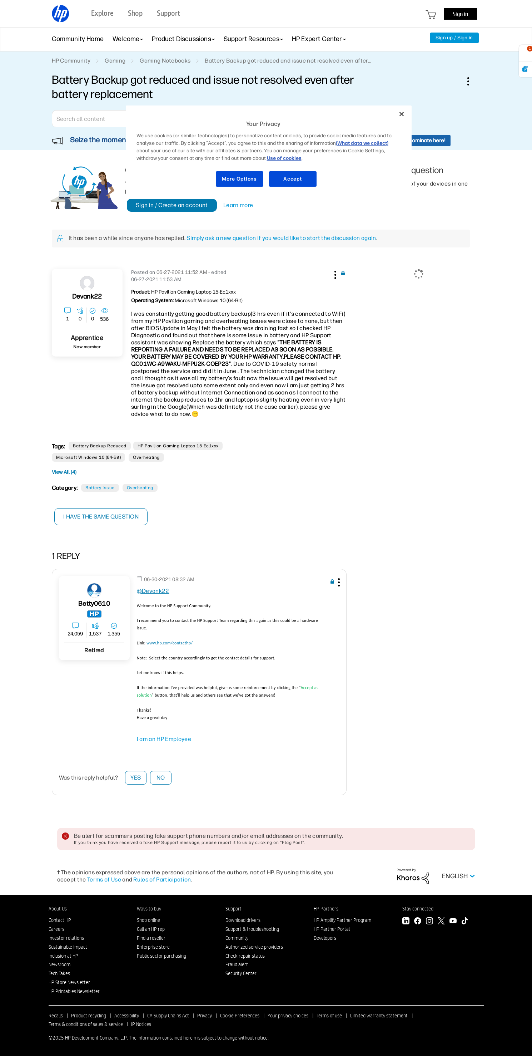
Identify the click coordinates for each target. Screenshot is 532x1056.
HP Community (71, 60)
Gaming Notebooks (165, 60)
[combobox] (103, 118)
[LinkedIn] (405, 921)
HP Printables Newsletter (74, 991)
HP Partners (326, 908)
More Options (239, 179)
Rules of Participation (162, 879)
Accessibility (126, 1015)
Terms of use (329, 1015)
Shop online (148, 920)
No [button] (160, 777)
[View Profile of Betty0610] (94, 603)
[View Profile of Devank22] (87, 296)
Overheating (140, 487)
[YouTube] (453, 921)
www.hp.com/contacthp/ (169, 642)
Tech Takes (59, 973)
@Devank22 (153, 591)
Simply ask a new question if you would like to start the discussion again (281, 238)
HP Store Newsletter (69, 982)
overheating (146, 457)
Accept (292, 179)
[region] (269, 150)
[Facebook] (417, 921)
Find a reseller (151, 938)
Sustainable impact (68, 947)
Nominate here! (427, 140)
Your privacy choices (288, 1015)
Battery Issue (99, 487)
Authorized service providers (254, 947)
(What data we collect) (362, 143)
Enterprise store (153, 947)
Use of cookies (284, 158)
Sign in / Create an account (172, 205)
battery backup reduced (99, 445)
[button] (335, 273)
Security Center (241, 973)
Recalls (56, 1015)
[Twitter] (441, 921)
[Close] (401, 114)
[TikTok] (464, 921)
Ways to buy (149, 908)
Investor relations (66, 938)
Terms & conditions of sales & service (86, 1024)
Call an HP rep (151, 929)
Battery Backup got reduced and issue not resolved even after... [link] (288, 60)
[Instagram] (429, 921)
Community (236, 938)
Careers (56, 929)
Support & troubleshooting (252, 929)
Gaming (115, 60)
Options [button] (472, 81)
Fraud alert (236, 964)
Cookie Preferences (239, 1015)
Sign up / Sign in (454, 38)
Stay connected (417, 908)
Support (233, 908)
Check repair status (245, 956)
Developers (325, 938)
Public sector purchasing (161, 956)
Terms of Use (104, 879)
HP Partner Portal (332, 929)
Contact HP (60, 920)
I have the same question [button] (101, 516)
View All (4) (64, 472)
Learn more (238, 205)
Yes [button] (135, 777)
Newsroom (59, 964)
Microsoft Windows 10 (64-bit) (88, 457)
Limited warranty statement (379, 1015)
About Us (58, 908)
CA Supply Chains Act (168, 1015)
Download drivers (242, 920)
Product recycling (88, 1015)
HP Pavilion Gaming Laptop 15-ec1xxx (178, 445)
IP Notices (141, 1024)
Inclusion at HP (63, 956)
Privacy (204, 1015)
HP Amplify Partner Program (342, 920)
